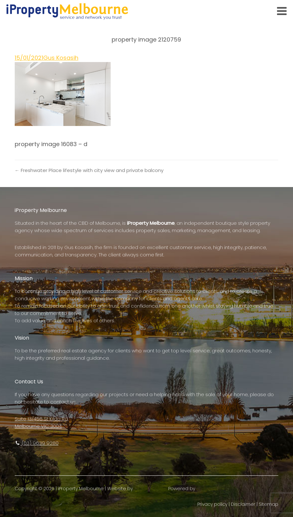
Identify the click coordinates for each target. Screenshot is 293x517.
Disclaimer (243, 504)
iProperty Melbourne (81, 488)
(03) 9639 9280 (37, 443)
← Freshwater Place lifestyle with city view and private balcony (89, 170)
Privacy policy (212, 504)
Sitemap (268, 504)
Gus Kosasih (60, 58)
